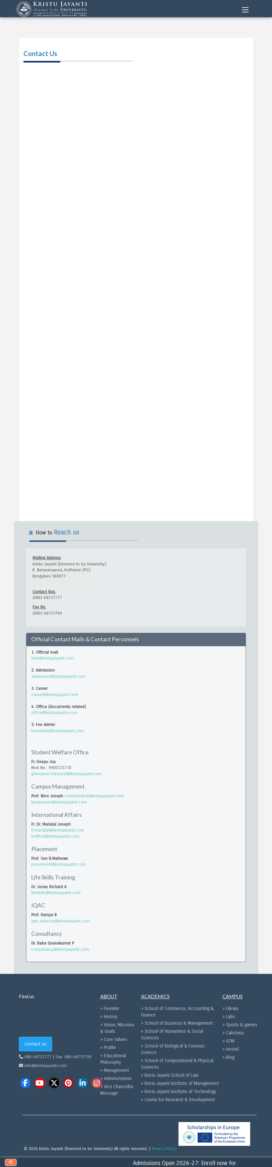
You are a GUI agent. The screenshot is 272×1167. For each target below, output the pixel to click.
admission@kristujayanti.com (58, 676)
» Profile (108, 1047)
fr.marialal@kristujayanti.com (57, 830)
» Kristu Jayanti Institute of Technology (178, 1091)
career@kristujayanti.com (54, 694)
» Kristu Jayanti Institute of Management (180, 1083)
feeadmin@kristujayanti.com (57, 730)
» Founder (109, 1008)
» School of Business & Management (177, 1023)
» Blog (228, 1057)
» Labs (228, 1016)
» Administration (116, 1078)
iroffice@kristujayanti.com (55, 836)
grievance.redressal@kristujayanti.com (66, 773)
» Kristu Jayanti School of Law (169, 1075)
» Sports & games (239, 1025)
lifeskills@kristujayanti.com (56, 892)
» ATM (228, 1041)
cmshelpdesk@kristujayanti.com (94, 796)
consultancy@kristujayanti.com (60, 949)
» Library (230, 1008)
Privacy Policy (164, 1148)
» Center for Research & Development (178, 1100)
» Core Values (113, 1039)
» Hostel (230, 1049)
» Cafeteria (233, 1033)
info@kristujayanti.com (52, 658)
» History (108, 1016)
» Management (114, 1070)
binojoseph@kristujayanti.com (59, 802)
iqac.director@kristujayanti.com (60, 921)
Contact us (35, 1044)
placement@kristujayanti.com (58, 864)
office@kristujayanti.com (54, 712)
